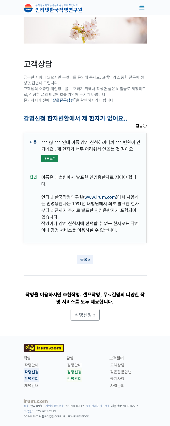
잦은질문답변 (63, 100)
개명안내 (31, 385)
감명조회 (74, 379)
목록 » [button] (85, 259)
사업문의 (117, 385)
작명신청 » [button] (85, 314)
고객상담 (117, 365)
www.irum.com (100, 197)
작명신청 (31, 372)
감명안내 (74, 365)
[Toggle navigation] (142, 8)
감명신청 (74, 372)
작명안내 (31, 365)
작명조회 (31, 379)
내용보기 (49, 158)
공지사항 (117, 379)
